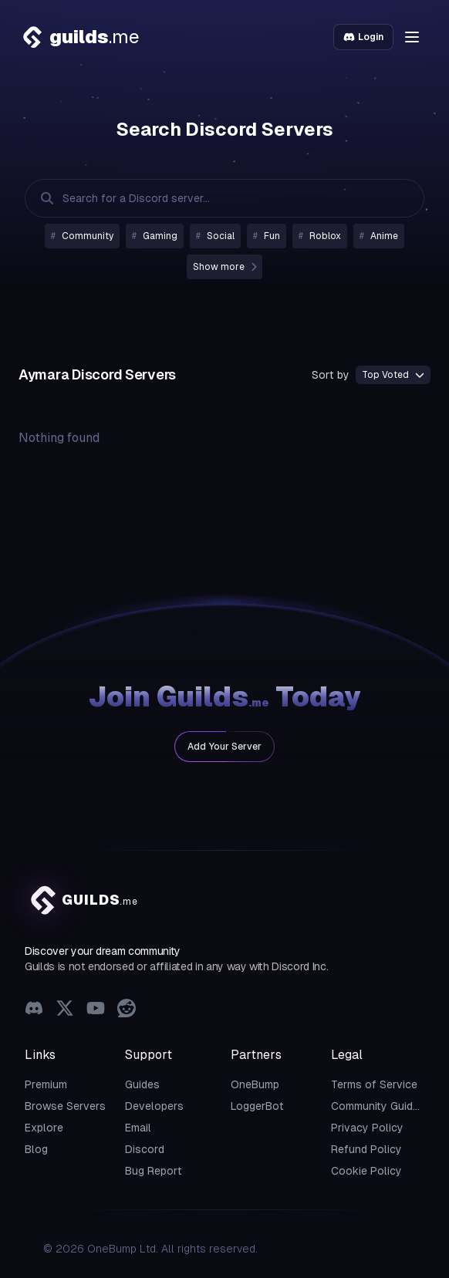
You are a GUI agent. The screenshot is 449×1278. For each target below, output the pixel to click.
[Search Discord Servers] (209, 198)
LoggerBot (257, 1106)
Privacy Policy (367, 1127)
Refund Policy (366, 1149)
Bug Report (153, 1171)
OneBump (255, 1084)
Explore (44, 1127)
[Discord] (34, 1010)
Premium (46, 1084)
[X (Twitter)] (65, 1010)
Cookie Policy (366, 1171)
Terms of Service (374, 1084)
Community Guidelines (387, 1106)
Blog (36, 1149)
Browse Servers (65, 1106)
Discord (144, 1149)
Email (138, 1127)
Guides (142, 1084)
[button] (411, 37)
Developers (154, 1106)
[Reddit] (126, 1010)
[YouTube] (95, 1010)
